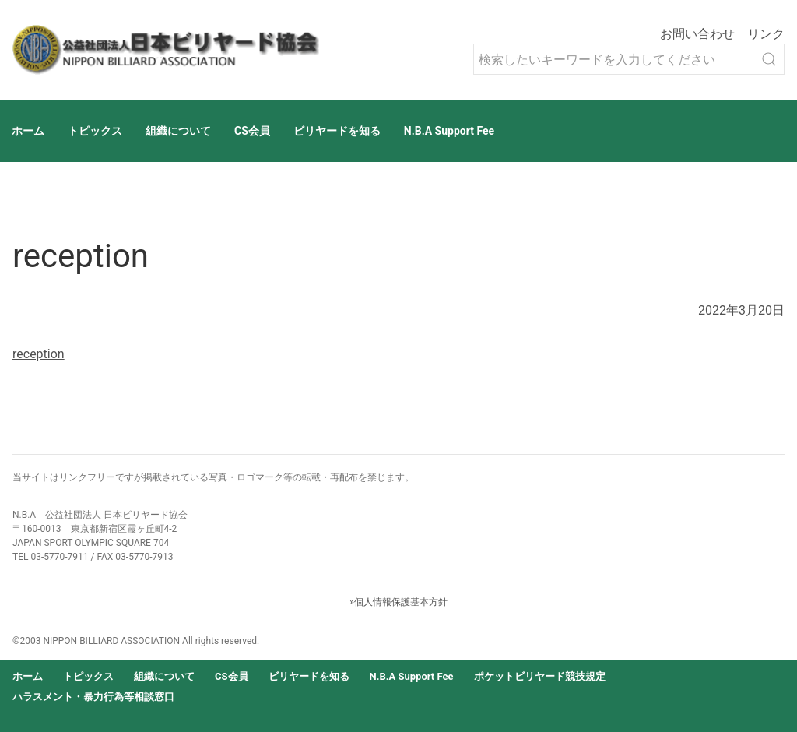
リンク (766, 33)
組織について (178, 131)
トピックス (95, 131)
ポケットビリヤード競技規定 (540, 676)
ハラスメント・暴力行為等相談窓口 (93, 696)
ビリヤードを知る (337, 131)
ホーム (28, 131)
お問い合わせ (697, 33)
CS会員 (252, 131)
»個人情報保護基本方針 (398, 602)
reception (38, 354)
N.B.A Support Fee (449, 131)
